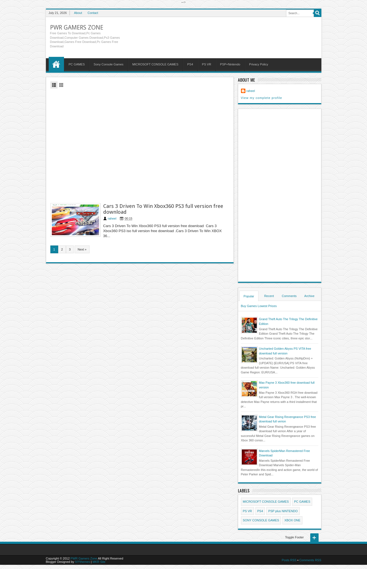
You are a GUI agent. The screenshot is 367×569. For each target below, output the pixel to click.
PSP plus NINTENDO (283, 511)
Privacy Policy (258, 64)
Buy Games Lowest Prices (259, 306)
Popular (248, 296)
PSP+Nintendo (230, 64)
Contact (93, 12)
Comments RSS (310, 560)
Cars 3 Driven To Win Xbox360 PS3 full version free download (163, 209)
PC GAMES (77, 64)
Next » (82, 249)
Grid (61, 85)
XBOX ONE (292, 520)
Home (56, 64)
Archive (309, 296)
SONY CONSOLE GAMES (261, 520)
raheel (112, 218)
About (78, 12)
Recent (269, 296)
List (54, 85)
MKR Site (98, 561)
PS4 (190, 64)
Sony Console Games (109, 64)
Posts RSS (289, 560)
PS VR (206, 64)
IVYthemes (82, 561)
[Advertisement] (139, 145)
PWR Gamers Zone (76, 27)
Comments (289, 296)
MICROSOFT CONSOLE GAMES (155, 64)
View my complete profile (261, 97)
